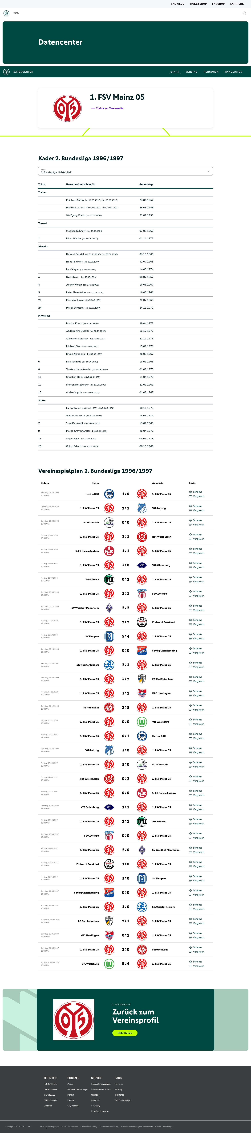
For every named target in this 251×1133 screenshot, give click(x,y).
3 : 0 (125, 565)
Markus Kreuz (74, 323)
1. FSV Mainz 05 (161, 494)
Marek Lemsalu (75, 307)
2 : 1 (125, 508)
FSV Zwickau (159, 593)
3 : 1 (125, 693)
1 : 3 (125, 708)
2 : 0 (125, 850)
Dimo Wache (73, 238)
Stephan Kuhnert (75, 231)
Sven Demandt (74, 423)
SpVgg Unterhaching (164, 650)
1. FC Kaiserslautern (87, 551)
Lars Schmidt (73, 361)
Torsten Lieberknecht (78, 369)
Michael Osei (73, 346)
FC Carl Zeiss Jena (162, 679)
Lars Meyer (72, 269)
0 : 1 (125, 736)
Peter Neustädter (76, 292)
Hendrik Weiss (74, 261)
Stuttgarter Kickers (88, 665)
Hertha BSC (92, 494)
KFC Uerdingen (161, 693)
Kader (43, 170)
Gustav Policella (75, 415)
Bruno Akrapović (75, 354)
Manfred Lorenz (75, 207)
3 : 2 (125, 679)
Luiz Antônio (73, 408)
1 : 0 (125, 494)
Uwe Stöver (72, 277)
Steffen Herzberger (77, 384)
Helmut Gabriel (75, 254)
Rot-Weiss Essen (161, 537)
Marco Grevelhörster (78, 431)
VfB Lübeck (92, 579)
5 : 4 (125, 636)
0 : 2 (125, 579)
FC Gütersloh (91, 522)
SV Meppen (92, 636)
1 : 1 (125, 551)
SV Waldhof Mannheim (85, 608)
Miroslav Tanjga (75, 300)
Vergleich (196, 496)
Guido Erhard (73, 446)
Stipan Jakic (72, 438)
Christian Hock (74, 377)
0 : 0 (125, 523)
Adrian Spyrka (74, 392)
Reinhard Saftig (75, 200)
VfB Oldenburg (161, 565)
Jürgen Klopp (74, 284)
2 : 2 (125, 608)
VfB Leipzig (159, 508)
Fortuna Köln (91, 707)
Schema (195, 492)
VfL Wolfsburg (160, 722)
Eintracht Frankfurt (163, 622)
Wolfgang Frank (75, 215)
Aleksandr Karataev (77, 338)
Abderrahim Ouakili (77, 331)
